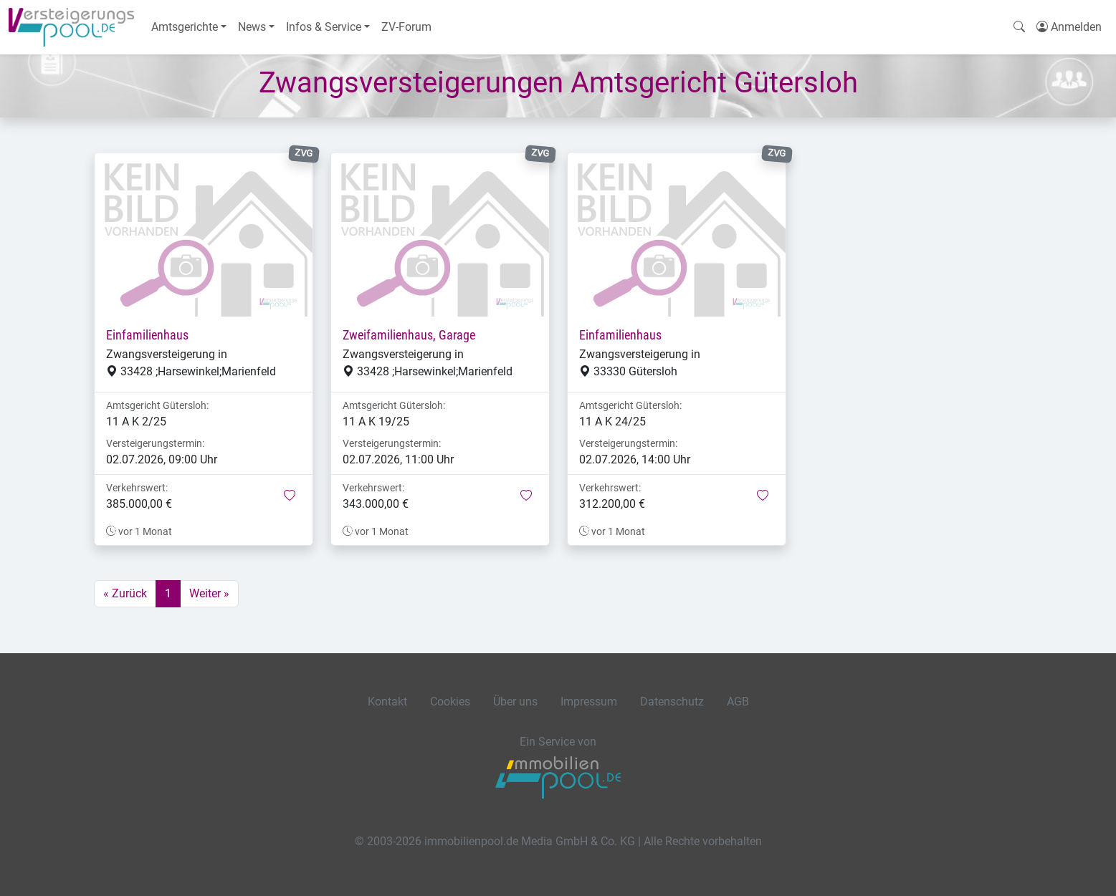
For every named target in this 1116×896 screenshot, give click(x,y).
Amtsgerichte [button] (184, 27)
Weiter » (209, 593)
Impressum (589, 701)
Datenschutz (672, 701)
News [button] (252, 27)
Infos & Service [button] (323, 27)
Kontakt (387, 701)
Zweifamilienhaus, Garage (409, 335)
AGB (738, 701)
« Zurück (125, 593)
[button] (289, 496)
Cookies (450, 701)
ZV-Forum (406, 27)
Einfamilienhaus (147, 335)
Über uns (515, 701)
